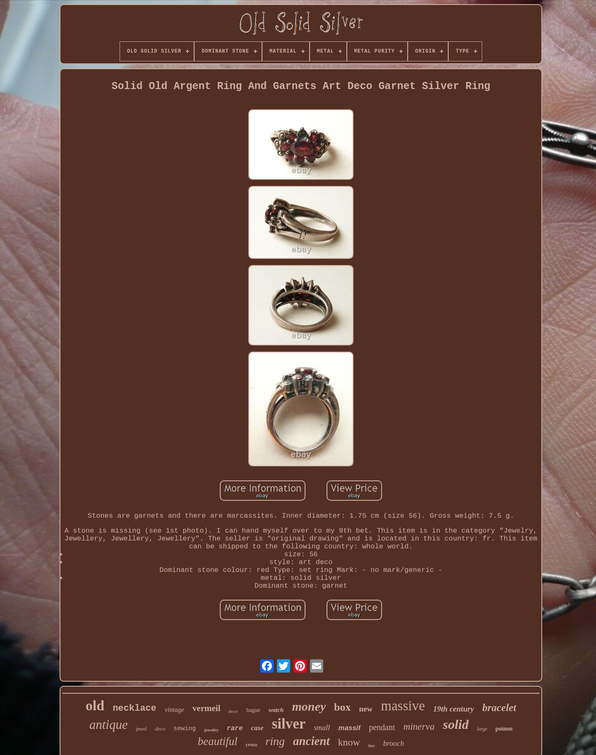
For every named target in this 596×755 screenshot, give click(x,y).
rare (235, 728)
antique (108, 724)
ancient (311, 741)
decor (233, 711)
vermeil (206, 708)
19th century (453, 708)
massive (403, 705)
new (366, 708)
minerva (419, 726)
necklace (134, 708)
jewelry (211, 729)
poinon (503, 729)
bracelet (499, 707)
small (322, 728)
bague (253, 710)
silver (289, 724)
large (482, 729)
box (342, 707)
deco (160, 729)
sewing (184, 728)
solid (456, 724)
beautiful (218, 741)
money (309, 706)
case (257, 728)
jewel (141, 729)
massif (349, 728)
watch (276, 710)
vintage (174, 709)
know (349, 742)
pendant (382, 727)
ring (275, 741)
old (95, 705)
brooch (393, 743)
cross (251, 744)
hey (371, 745)
